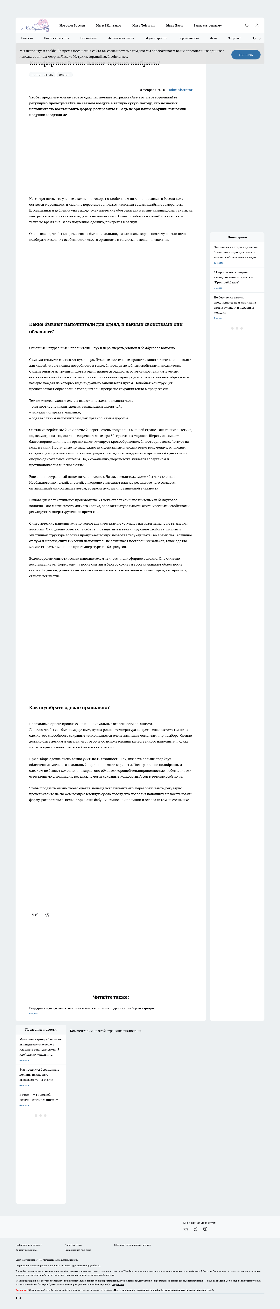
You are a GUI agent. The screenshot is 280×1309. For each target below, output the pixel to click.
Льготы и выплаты (121, 38)
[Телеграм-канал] (195, 1229)
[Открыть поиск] (247, 25)
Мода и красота (156, 38)
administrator (180, 90)
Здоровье (234, 38)
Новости (27, 38)
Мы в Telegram (143, 25)
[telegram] (48, 914)
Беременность (189, 38)
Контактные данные (27, 1249)
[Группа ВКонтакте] (186, 1229)
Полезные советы (56, 38)
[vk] (35, 914)
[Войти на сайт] (257, 25)
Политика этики (73, 1245)
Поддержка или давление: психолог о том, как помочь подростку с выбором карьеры (110, 1011)
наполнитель (42, 74)
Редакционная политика (78, 1249)
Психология (88, 38)
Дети (213, 38)
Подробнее (118, 1284)
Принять (246, 55)
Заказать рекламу (208, 25)
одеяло (64, 74)
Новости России (72, 25)
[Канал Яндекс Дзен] (205, 1229)
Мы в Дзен (174, 25)
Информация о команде (29, 1245)
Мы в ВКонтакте (109, 25)
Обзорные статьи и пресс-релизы (132, 1245)
